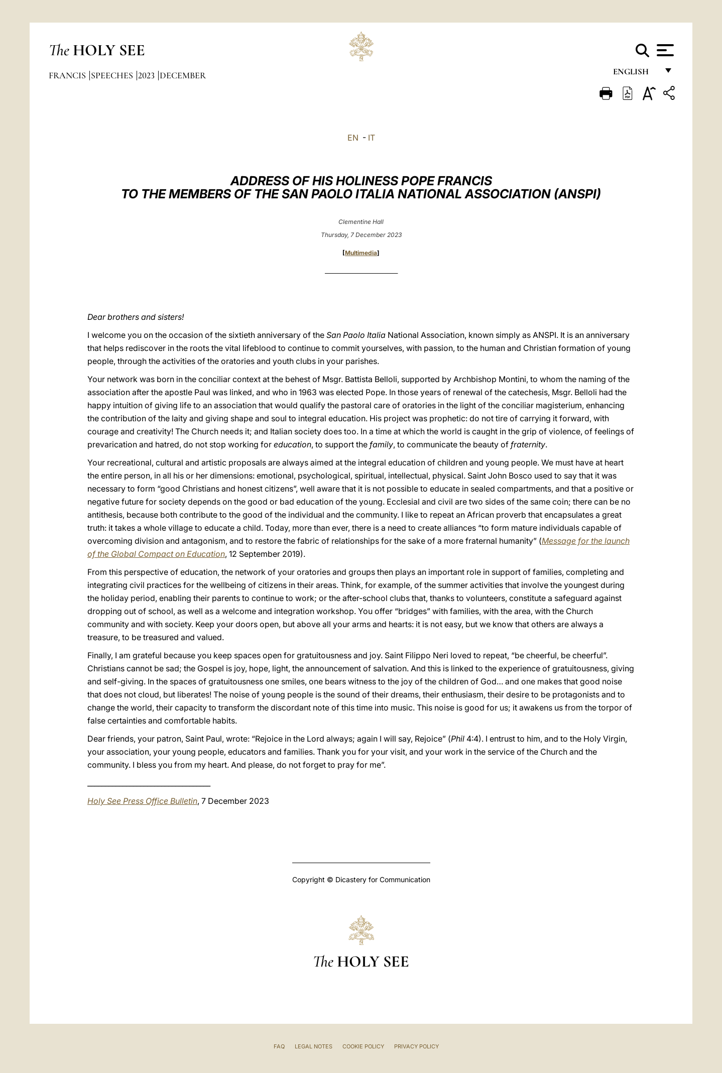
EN (352, 138)
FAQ (279, 1046)
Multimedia (361, 253)
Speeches (113, 75)
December (183, 75)
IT (371, 138)
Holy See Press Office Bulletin (142, 801)
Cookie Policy (363, 1046)
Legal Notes (313, 1046)
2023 (147, 75)
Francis (68, 75)
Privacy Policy (416, 1046)
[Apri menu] (664, 50)
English (635, 74)
